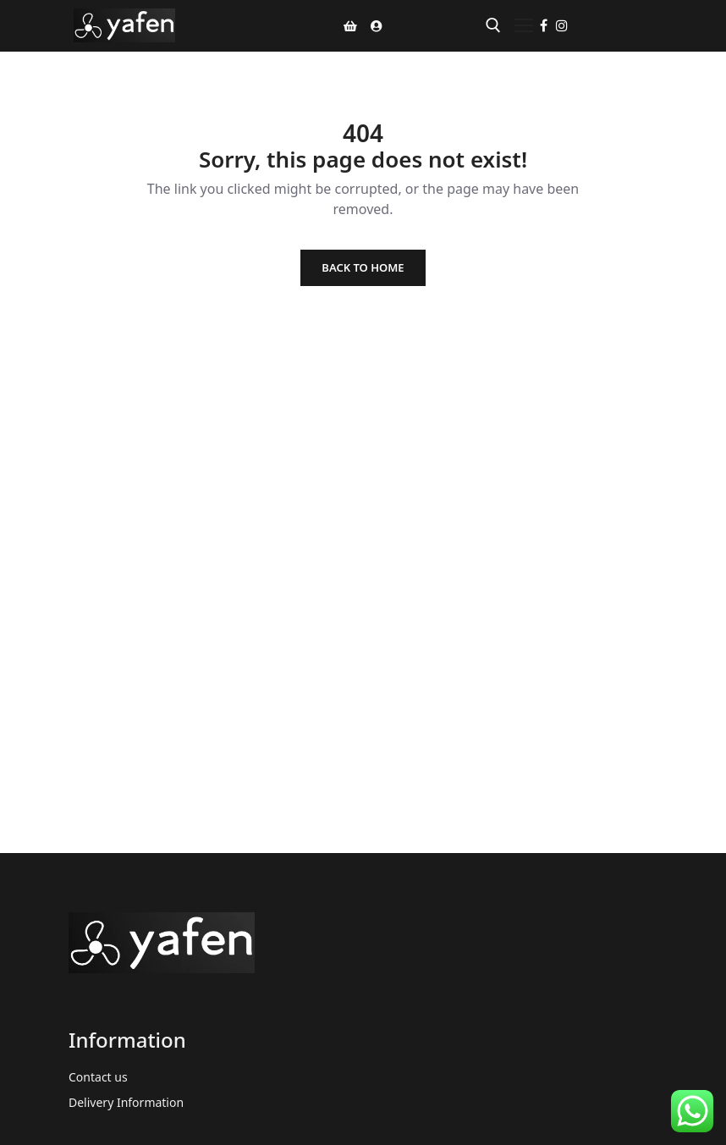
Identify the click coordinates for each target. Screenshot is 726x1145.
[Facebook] (543, 25)
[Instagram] (562, 25)
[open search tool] (493, 25)
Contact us (98, 1077)
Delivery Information (126, 1102)
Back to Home (363, 267)
